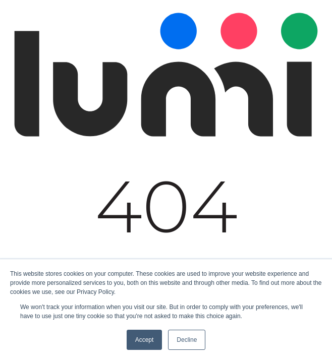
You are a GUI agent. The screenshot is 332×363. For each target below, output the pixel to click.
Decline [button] (187, 339)
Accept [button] (144, 339)
